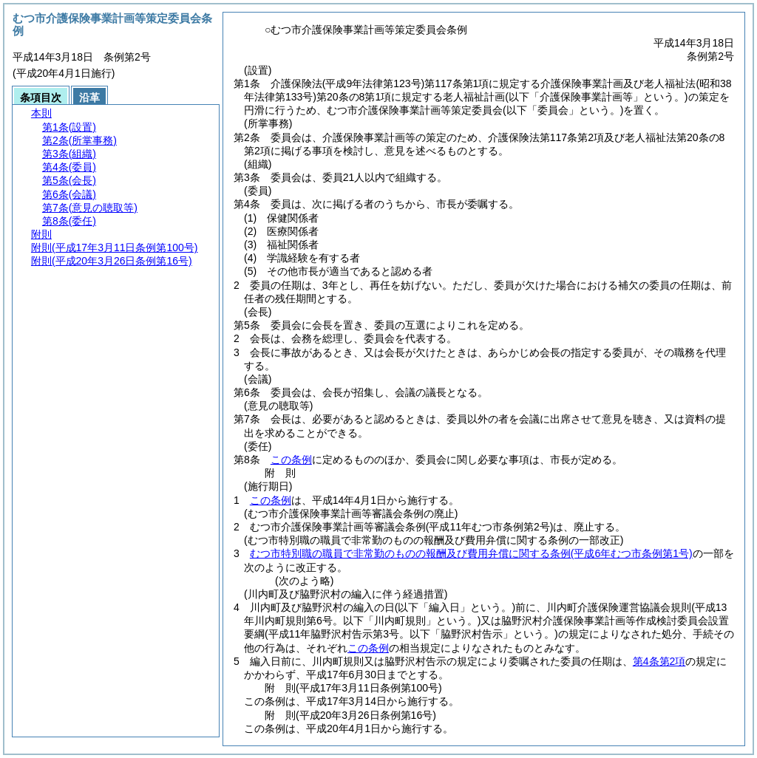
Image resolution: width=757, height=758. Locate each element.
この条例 (291, 459)
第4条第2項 (659, 661)
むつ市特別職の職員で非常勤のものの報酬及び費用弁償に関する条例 (471, 553)
